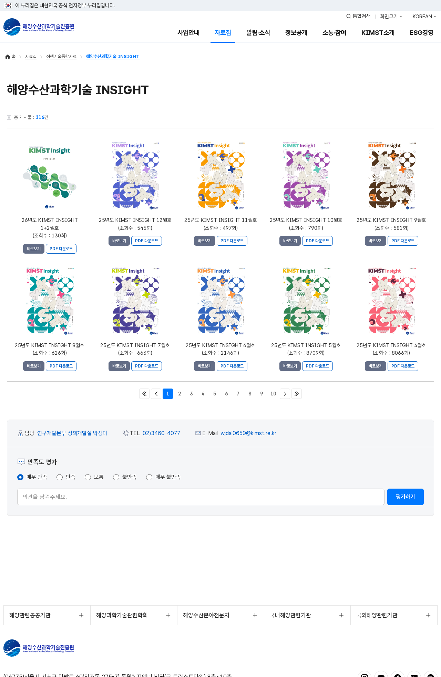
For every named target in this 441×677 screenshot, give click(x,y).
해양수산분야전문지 (206, 615)
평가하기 (405, 496)
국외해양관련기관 (377, 615)
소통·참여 (334, 33)
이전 (156, 394)
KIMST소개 (377, 33)
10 (273, 393)
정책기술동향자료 (61, 56)
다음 (285, 394)
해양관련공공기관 (30, 615)
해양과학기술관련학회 (122, 615)
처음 (144, 394)
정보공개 (296, 33)
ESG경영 (421, 33)
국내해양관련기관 (290, 615)
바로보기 (34, 248)
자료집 (223, 33)
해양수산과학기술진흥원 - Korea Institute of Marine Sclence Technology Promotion (38, 27)
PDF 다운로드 (61, 248)
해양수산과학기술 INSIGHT (113, 56)
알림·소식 (258, 33)
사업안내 (188, 33)
